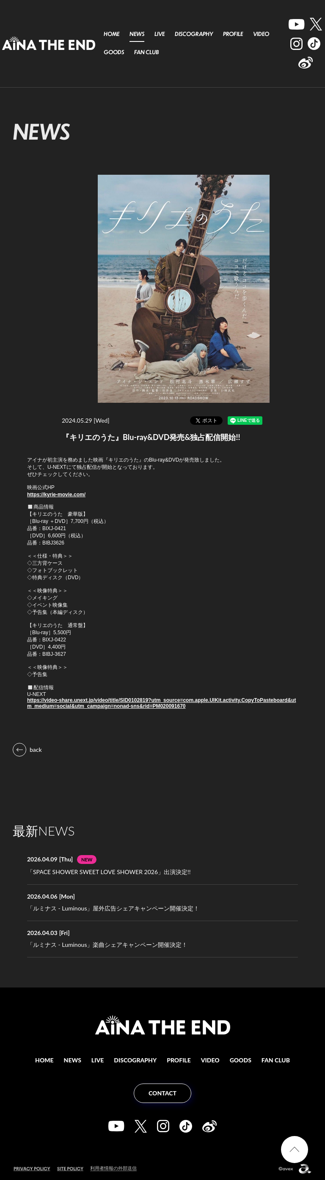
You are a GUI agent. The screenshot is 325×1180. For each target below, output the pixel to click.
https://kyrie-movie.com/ (56, 495)
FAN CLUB (146, 52)
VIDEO (261, 34)
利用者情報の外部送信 (113, 1168)
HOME (111, 34)
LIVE (159, 34)
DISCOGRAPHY (194, 34)
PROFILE (233, 34)
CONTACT (162, 1093)
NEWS (136, 34)
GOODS (114, 52)
